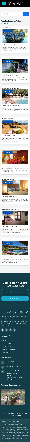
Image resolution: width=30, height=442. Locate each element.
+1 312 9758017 (10, 361)
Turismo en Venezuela (9, 349)
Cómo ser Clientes (8, 346)
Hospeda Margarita (7, 119)
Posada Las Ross (7, 240)
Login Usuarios (7, 352)
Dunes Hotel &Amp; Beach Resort (12, 88)
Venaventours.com (16, 413)
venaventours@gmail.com (13, 366)
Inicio (4, 340)
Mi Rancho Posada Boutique (10, 210)
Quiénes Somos (7, 343)
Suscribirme (15, 298)
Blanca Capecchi (7, 28)
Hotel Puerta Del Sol (8, 179)
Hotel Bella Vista (7, 149)
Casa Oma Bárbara (7, 58)
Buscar (26, 14)
